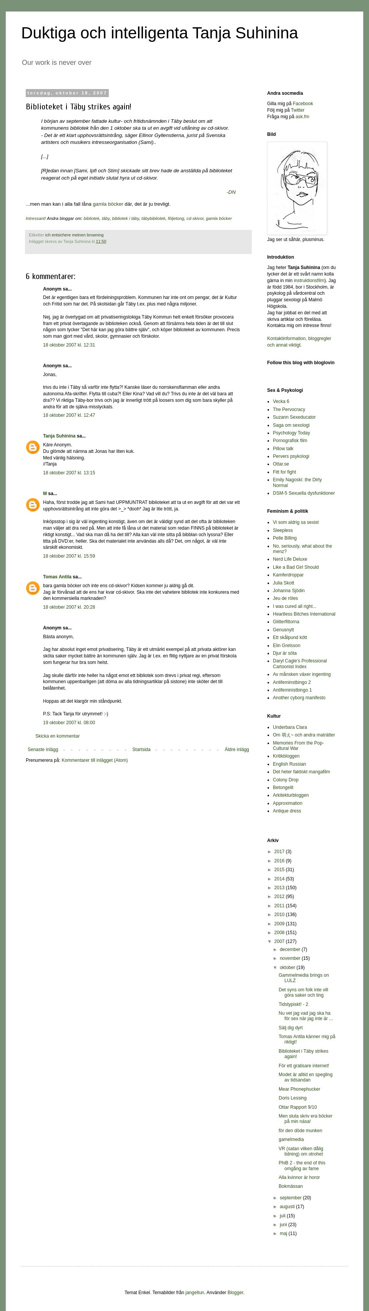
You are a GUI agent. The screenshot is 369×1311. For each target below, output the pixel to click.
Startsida (141, 749)
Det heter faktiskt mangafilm (301, 771)
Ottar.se (281, 464)
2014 (280, 879)
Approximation (288, 803)
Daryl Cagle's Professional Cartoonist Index (300, 663)
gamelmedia (291, 1139)
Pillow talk (283, 448)
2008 (280, 932)
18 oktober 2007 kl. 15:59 (69, 556)
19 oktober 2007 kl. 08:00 (69, 722)
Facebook (303, 103)
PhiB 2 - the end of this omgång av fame (302, 1165)
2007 (280, 941)
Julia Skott (283, 583)
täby (106, 218)
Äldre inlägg (237, 749)
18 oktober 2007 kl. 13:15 (69, 473)
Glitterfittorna (286, 621)
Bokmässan (291, 1186)
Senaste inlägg (43, 749)
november (291, 958)
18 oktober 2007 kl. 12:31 (69, 345)
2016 (280, 861)
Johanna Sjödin (289, 590)
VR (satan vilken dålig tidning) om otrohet (301, 1151)
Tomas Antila (57, 577)
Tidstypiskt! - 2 (293, 1004)
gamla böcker (219, 218)
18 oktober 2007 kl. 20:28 (69, 607)
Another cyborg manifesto (299, 697)
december (291, 949)
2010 (280, 914)
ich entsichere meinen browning (74, 235)
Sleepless (283, 530)
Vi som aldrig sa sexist (296, 522)
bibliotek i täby (125, 218)
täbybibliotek (153, 218)
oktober (288, 967)
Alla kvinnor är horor (299, 1177)
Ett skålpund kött (290, 637)
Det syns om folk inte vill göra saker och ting (303, 992)
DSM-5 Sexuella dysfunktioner (304, 493)
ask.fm (302, 116)
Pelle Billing (285, 538)
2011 (280, 905)
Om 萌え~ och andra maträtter (304, 735)
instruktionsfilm (309, 280)
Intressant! (36, 218)
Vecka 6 (281, 401)
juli (283, 1216)
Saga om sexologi (291, 425)
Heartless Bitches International (304, 614)
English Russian (289, 764)
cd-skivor (194, 218)
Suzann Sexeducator (294, 417)
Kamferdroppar (288, 575)
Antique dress (287, 811)
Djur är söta (285, 653)
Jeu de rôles (285, 598)
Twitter (297, 110)
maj (284, 1233)
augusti (288, 1206)
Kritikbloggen (286, 756)
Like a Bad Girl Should (296, 567)
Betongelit (283, 787)
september (291, 1197)
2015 (280, 869)
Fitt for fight (284, 472)
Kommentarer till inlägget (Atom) (95, 760)
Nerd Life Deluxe (290, 559)
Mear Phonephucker (299, 1089)
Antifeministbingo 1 (292, 690)
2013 (280, 887)
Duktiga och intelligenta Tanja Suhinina (159, 33)
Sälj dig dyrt (291, 1027)
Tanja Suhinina (59, 436)
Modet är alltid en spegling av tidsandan (305, 1077)
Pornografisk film (290, 440)
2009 (280, 923)
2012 (280, 896)
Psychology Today (291, 433)
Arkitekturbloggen (291, 795)
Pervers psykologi (291, 456)
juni (284, 1224)
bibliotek (92, 218)
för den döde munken (300, 1130)
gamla (100, 204)
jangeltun (195, 1292)
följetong (176, 218)
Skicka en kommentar (57, 736)
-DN (231, 192)
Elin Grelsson (286, 645)
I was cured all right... (294, 606)
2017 (280, 851)
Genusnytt (283, 629)
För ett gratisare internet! (304, 1065)
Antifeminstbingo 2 (292, 682)
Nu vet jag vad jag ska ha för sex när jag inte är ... (306, 1015)
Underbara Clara (290, 727)
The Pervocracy (289, 409)
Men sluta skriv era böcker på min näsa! (305, 1118)
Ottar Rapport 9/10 (298, 1107)
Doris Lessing (293, 1098)
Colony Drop (286, 780)
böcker (116, 204)
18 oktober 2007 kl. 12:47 (69, 415)
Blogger (235, 1292)
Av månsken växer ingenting (302, 674)
